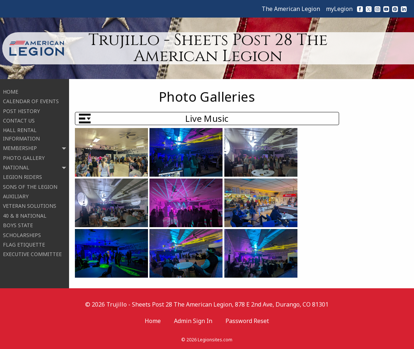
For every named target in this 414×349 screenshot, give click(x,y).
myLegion (339, 9)
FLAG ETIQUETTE (24, 242)
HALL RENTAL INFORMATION (21, 132)
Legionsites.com (215, 340)
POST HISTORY (21, 108)
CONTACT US (19, 118)
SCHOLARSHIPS (22, 232)
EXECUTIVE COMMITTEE (32, 252)
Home (153, 321)
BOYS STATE (18, 222)
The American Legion (291, 9)
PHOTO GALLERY (24, 155)
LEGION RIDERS (22, 175)
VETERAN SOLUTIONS (29, 203)
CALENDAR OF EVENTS (31, 98)
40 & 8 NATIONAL (24, 213)
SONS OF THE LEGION (30, 184)
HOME (10, 89)
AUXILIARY (16, 194)
